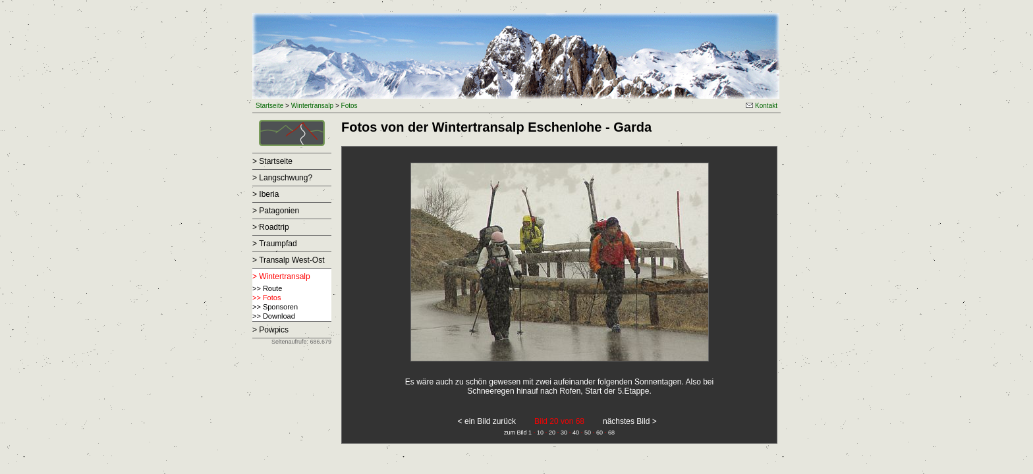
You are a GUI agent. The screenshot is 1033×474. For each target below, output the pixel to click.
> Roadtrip (270, 227)
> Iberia (265, 194)
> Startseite (272, 161)
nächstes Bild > (630, 421)
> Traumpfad (274, 243)
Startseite (269, 105)
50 (587, 432)
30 (564, 432)
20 (552, 432)
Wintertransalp (312, 105)
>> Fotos (266, 298)
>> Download (273, 316)
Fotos (349, 105)
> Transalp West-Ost (288, 260)
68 (611, 432)
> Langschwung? (282, 177)
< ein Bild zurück (487, 421)
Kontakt (761, 105)
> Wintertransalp (281, 276)
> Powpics (270, 329)
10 (540, 432)
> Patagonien (275, 210)
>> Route (267, 288)
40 (575, 432)
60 (599, 432)
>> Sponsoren (275, 307)
